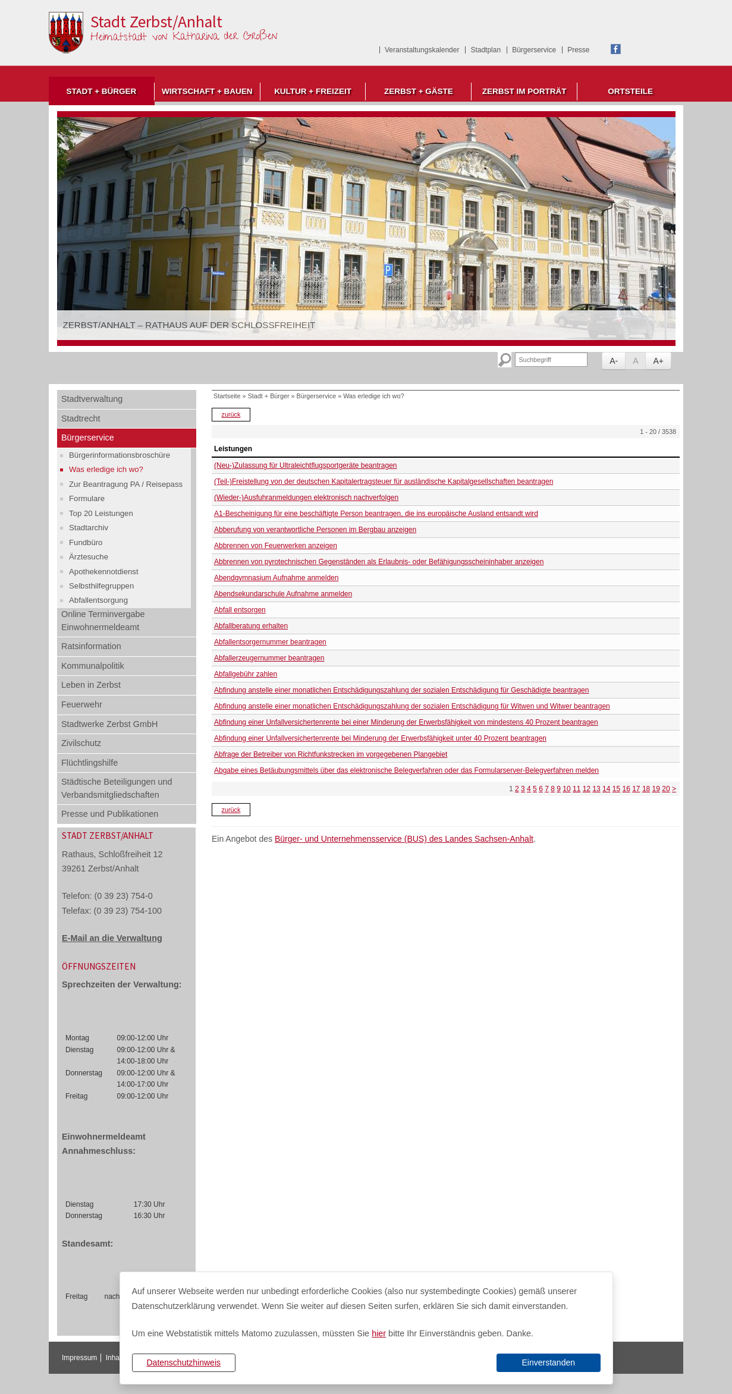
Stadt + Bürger (101, 91)
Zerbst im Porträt (524, 91)
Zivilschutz (81, 743)
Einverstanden (548, 1362)
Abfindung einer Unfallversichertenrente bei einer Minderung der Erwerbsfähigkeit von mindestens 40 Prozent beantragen (406, 722)
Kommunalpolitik (92, 666)
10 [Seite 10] (566, 789)
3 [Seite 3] (523, 789)
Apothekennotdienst (104, 571)
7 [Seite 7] (547, 789)
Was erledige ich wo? (106, 469)
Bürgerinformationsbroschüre (119, 455)
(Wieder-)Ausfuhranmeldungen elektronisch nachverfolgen (306, 497)
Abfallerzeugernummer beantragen (269, 658)
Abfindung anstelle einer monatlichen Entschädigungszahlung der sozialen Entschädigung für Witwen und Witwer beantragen (412, 706)
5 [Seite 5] (535, 789)
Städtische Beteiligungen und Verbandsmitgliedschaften (116, 788)
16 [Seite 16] (626, 789)
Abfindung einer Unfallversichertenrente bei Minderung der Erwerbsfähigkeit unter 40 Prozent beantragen (380, 738)
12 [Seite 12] (586, 789)
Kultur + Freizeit (312, 91)
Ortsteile (630, 91)
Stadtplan (485, 50)
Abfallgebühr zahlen (245, 674)
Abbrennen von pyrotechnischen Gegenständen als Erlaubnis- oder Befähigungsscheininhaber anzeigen (378, 562)
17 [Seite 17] (636, 789)
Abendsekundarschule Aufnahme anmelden (283, 594)
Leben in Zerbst (91, 685)
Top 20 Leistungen (101, 513)
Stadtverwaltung (91, 399)
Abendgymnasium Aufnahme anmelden (276, 578)
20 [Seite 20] (666, 789)
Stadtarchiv (88, 527)
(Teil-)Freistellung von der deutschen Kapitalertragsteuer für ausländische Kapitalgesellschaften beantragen (383, 481)
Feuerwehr (81, 704)
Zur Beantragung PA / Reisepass (126, 484)
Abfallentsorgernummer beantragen (270, 642)
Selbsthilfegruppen (101, 585)
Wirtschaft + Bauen (207, 91)
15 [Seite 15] (616, 789)
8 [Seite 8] (553, 789)
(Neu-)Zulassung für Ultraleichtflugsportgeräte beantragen (305, 465)
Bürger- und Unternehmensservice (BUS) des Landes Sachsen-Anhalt (404, 839)
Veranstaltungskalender (422, 50)
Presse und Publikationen (109, 814)
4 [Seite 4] (529, 789)
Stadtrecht (80, 418)
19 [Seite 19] (656, 789)
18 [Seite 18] (646, 789)
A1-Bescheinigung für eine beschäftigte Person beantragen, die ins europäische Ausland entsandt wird (376, 513)
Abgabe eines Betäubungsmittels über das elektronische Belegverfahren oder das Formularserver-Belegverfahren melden (406, 770)
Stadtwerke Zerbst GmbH (109, 724)
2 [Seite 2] (517, 789)
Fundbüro (85, 542)
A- (614, 361)
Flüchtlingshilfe (89, 762)
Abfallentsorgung (98, 600)
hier (379, 1333)
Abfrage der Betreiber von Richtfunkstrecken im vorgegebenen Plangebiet (330, 754)
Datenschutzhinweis (183, 1362)
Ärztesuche (88, 556)
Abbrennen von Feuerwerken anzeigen (275, 546)
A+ (658, 361)
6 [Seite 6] (541, 789)
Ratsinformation (91, 646)
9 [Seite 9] (559, 789)
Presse (578, 50)
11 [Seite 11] (576, 789)
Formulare (87, 498)
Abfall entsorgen (240, 610)
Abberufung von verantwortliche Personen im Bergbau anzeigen (315, 529)
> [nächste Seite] (674, 789)
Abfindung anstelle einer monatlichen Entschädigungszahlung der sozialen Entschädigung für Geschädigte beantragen (401, 690)
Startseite (227, 395)
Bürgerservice (534, 50)
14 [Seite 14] (606, 789)
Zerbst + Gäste (418, 91)
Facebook (616, 49)
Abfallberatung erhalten (251, 626)
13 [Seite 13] (596, 789)
